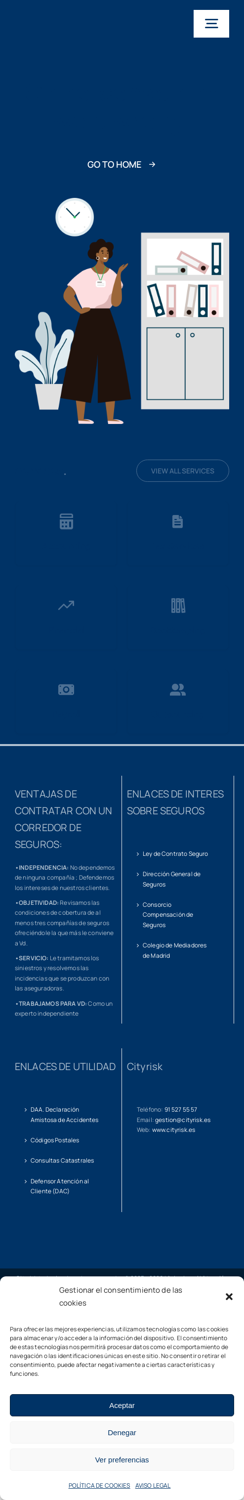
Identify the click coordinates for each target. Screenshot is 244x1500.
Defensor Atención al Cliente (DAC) (60, 1186)
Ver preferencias (122, 1459)
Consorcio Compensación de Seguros (168, 914)
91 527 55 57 (181, 1109)
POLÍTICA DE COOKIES (99, 1485)
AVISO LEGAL (153, 1485)
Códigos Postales (55, 1140)
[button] (229, 1297)
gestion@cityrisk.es (182, 1120)
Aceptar (122, 1405)
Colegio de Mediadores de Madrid (174, 950)
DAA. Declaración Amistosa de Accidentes (65, 1114)
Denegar (122, 1432)
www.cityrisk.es (173, 1129)
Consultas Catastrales (62, 1160)
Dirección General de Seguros (172, 879)
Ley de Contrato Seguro (175, 853)
